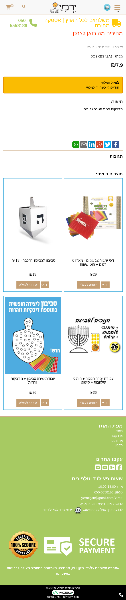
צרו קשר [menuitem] (117, 436)
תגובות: (115, 156)
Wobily (50, 588)
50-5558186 (18, 23)
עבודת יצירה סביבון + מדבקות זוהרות (33, 380)
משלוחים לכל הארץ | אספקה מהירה (77, 22)
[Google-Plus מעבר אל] (112, 469)
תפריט (117, 11)
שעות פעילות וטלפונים (97, 478)
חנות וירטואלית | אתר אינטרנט (63, 597)
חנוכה (90, 47)
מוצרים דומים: (109, 174)
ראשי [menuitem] (119, 431)
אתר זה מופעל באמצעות (63, 592)
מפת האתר (110, 426)
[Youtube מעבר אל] (105, 469)
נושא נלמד (104, 47)
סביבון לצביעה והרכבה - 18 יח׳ (32, 260)
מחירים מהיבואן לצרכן (98, 33)
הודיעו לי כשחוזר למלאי (102, 87)
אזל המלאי (108, 82)
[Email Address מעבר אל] (98, 469)
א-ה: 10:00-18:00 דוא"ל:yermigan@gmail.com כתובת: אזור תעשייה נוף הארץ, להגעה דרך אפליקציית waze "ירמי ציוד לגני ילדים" (83, 499)
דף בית (119, 47)
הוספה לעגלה (88, 285)
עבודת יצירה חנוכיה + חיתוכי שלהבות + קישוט (93, 380)
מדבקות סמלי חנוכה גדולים (103, 109)
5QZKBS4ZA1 (101, 56)
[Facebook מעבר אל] (119, 469)
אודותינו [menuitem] (117, 440)
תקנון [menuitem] (119, 445)
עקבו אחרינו (109, 459)
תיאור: (117, 101)
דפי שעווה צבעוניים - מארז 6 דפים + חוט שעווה (93, 262)
